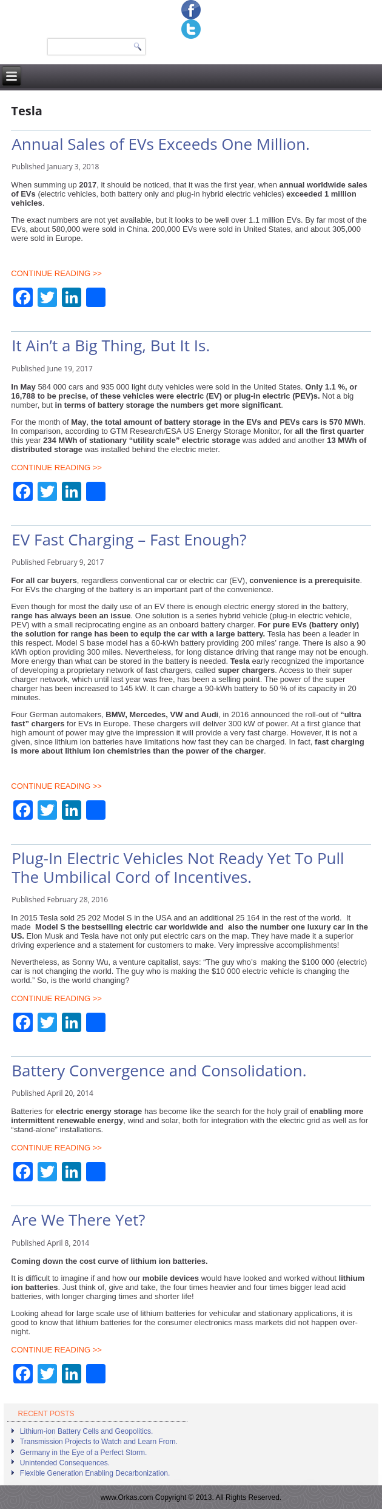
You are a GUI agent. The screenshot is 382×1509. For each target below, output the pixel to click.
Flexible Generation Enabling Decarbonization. (95, 1473)
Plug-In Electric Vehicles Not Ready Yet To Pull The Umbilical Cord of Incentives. (178, 867)
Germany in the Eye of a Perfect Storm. (83, 1452)
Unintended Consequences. (65, 1463)
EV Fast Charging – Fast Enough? (129, 539)
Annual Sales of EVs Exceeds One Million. (161, 144)
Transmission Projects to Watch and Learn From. (99, 1441)
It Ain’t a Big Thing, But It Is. (111, 345)
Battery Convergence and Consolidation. (159, 1070)
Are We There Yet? (78, 1219)
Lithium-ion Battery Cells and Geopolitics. (86, 1431)
